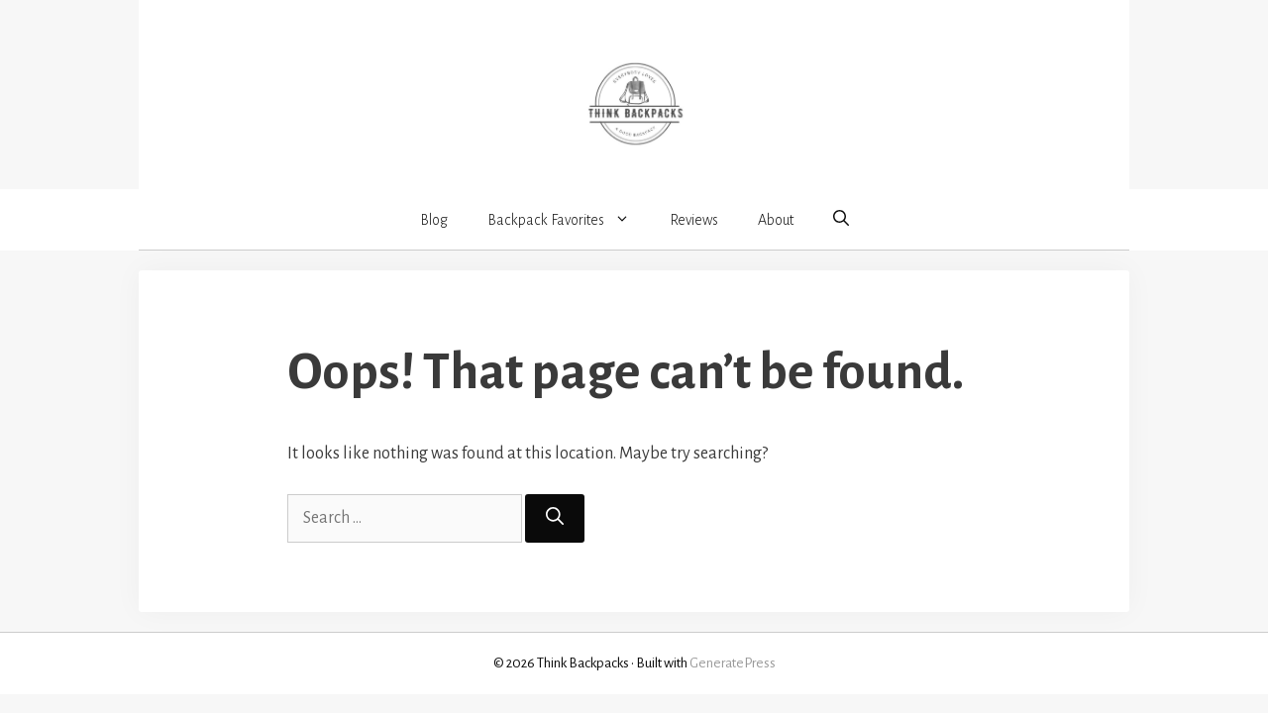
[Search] (554, 518)
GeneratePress (732, 663)
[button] (841, 219)
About (775, 220)
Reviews (694, 220)
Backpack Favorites (568, 220)
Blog (434, 220)
